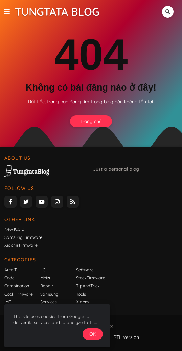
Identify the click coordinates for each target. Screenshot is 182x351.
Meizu (45, 277)
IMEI (8, 301)
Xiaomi (83, 301)
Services (48, 301)
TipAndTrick (88, 286)
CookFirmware (18, 294)
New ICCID (14, 229)
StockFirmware (90, 277)
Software (85, 269)
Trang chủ (91, 121)
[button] (9, 12)
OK (123, 333)
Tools (81, 294)
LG (43, 269)
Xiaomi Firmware (21, 245)
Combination (16, 286)
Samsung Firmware (23, 237)
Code (9, 277)
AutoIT (10, 269)
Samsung (49, 294)
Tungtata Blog (57, 11)
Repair (46, 286)
